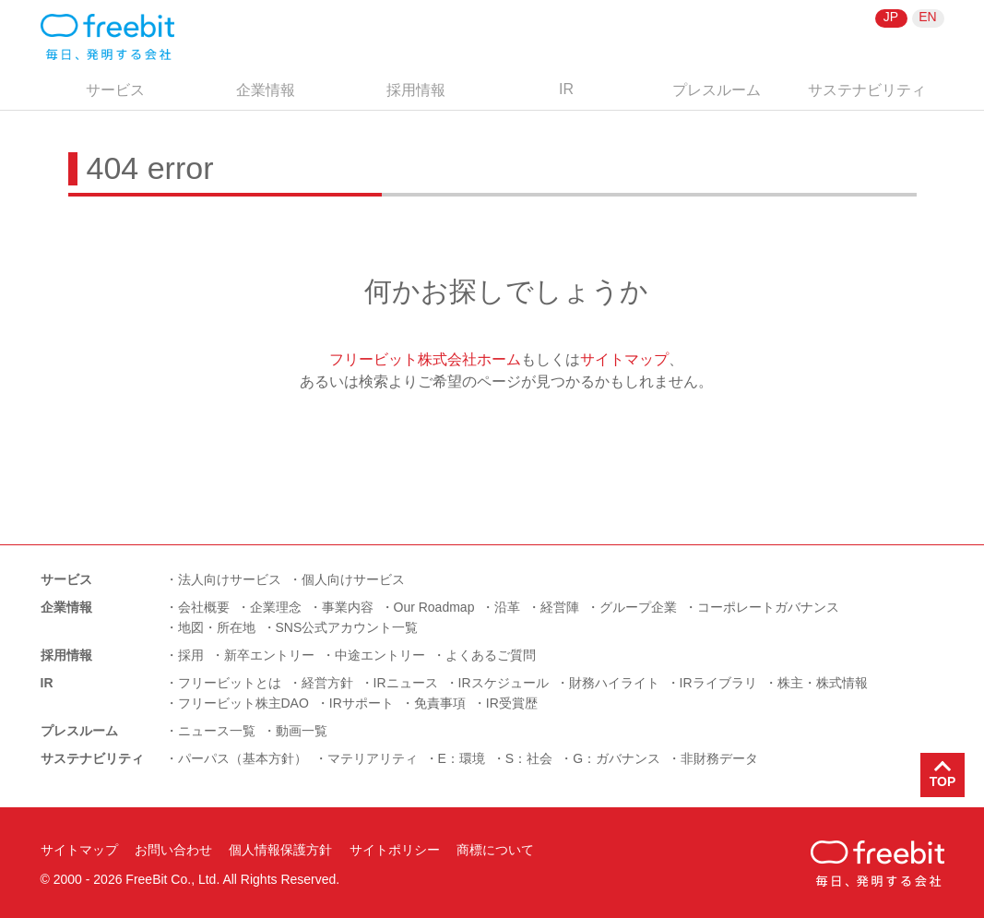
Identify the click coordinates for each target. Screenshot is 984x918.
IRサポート (361, 703)
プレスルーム (716, 90)
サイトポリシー (395, 849)
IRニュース (405, 682)
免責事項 (440, 703)
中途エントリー (380, 655)
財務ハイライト (614, 682)
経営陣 (559, 607)
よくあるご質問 (490, 655)
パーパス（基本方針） (242, 758)
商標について (495, 849)
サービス (115, 90)
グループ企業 (638, 607)
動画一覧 (301, 730)
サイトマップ (624, 359)
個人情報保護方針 (280, 849)
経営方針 (327, 682)
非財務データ (719, 758)
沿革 (507, 607)
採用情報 (415, 90)
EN (927, 16)
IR (566, 89)
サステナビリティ (867, 90)
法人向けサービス (229, 579)
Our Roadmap (434, 607)
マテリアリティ (372, 758)
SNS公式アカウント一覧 (347, 627)
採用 (191, 655)
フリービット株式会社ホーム (425, 359)
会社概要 (204, 607)
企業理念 (276, 607)
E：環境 (461, 758)
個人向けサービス (353, 579)
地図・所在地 (216, 627)
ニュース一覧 (216, 730)
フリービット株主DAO (243, 703)
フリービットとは (229, 682)
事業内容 (347, 607)
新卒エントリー (269, 655)
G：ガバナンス (616, 758)
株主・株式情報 (822, 682)
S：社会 (528, 758)
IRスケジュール (503, 682)
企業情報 (265, 90)
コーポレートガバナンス (768, 607)
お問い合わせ (173, 849)
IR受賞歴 (512, 703)
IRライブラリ (718, 682)
